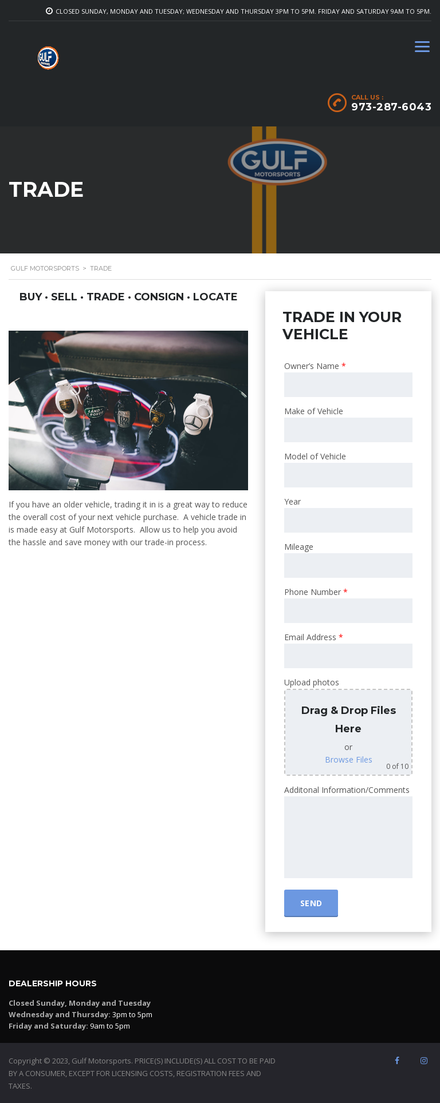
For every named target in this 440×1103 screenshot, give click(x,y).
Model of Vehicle (315, 456)
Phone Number (316, 591)
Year (292, 501)
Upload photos (311, 682)
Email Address (313, 637)
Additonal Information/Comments (347, 789)
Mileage (298, 546)
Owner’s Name (315, 365)
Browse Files (348, 759)
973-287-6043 (391, 107)
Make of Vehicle (313, 411)
